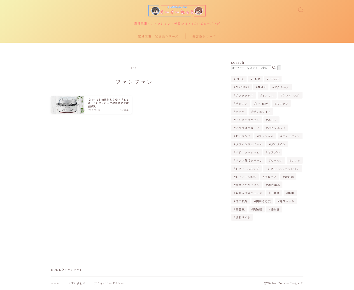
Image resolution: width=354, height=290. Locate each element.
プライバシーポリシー (109, 283)
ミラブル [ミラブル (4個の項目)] (274, 152)
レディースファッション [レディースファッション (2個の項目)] (284, 169)
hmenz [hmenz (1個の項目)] (273, 79)
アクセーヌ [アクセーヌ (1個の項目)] (281, 87)
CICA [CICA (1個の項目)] (240, 79)
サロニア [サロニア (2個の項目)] (242, 104)
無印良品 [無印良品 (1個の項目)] (242, 201)
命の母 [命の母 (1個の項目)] (289, 177)
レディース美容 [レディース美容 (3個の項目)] (246, 177)
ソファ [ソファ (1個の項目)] (240, 112)
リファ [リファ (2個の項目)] (295, 161)
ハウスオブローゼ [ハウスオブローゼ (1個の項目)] (248, 128)
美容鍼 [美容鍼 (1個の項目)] (240, 209)
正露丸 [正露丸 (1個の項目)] (275, 193)
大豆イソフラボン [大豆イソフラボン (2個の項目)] (248, 185)
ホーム (55, 283)
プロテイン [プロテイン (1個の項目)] (278, 144)
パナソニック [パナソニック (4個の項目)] (277, 128)
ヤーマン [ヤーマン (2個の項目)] (277, 161)
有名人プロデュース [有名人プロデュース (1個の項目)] (249, 193)
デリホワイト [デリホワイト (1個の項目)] (262, 112)
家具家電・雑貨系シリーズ (158, 36)
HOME (56, 270)
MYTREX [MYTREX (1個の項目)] (242, 87)
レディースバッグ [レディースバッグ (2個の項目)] (247, 169)
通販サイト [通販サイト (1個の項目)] (243, 217)
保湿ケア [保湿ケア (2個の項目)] (271, 177)
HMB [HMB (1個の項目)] (256, 79)
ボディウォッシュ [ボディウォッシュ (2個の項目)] (247, 152)
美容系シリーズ (204, 36)
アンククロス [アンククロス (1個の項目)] (245, 95)
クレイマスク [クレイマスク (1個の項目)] (291, 95)
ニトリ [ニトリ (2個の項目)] (272, 120)
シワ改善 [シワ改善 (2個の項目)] (262, 104)
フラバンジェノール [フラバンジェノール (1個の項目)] (249, 144)
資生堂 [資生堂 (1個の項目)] (274, 209)
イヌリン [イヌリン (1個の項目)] (268, 95)
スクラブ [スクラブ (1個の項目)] (283, 104)
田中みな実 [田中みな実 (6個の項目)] (263, 201)
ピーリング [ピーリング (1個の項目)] (243, 136)
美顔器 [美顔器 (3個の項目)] (257, 209)
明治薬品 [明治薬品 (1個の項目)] (274, 185)
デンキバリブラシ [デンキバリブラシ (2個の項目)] (248, 120)
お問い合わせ (77, 283)
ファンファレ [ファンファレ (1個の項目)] (291, 136)
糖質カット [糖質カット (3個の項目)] (286, 201)
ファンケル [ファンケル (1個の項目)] (266, 136)
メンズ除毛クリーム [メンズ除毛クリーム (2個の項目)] (249, 161)
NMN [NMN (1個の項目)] (262, 87)
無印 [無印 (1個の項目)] (291, 193)
